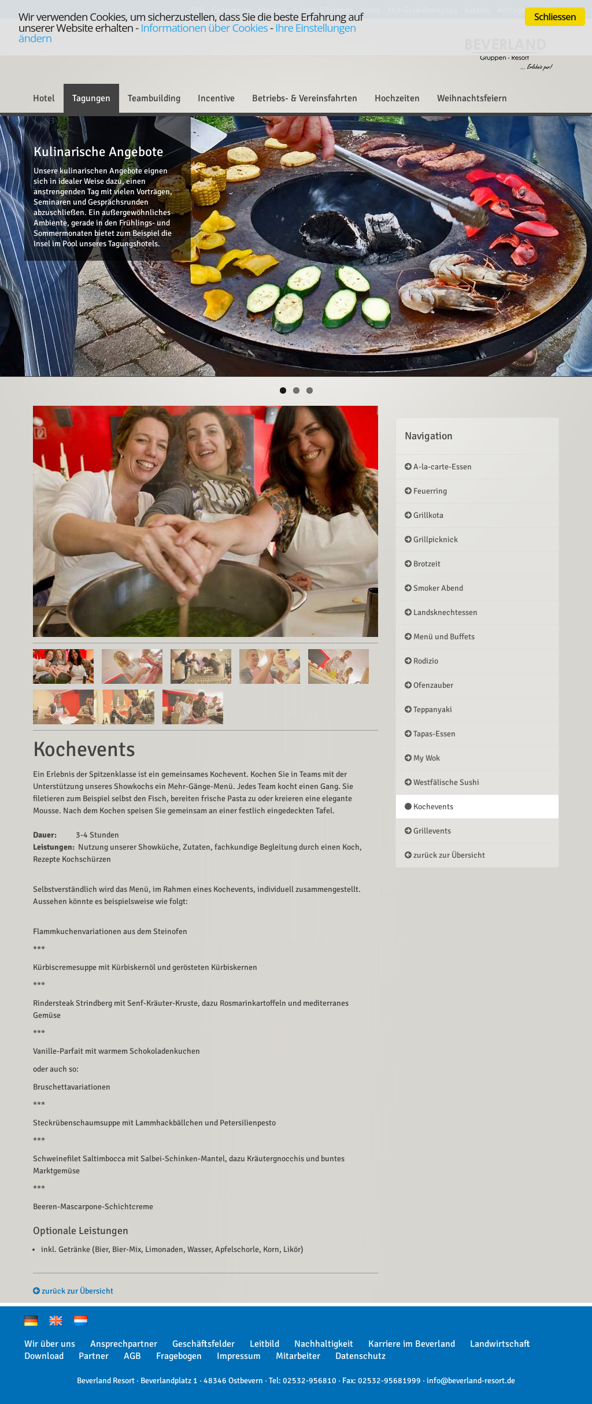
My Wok (422, 758)
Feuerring (426, 491)
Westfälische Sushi (442, 782)
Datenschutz (360, 1356)
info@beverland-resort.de (471, 1381)
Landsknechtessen (441, 612)
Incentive (216, 98)
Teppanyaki (428, 709)
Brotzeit (423, 564)
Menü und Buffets (440, 637)
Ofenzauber (429, 685)
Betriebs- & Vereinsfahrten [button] (304, 98)
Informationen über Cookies (204, 27)
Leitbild (264, 1344)
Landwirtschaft (500, 1344)
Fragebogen (179, 1356)
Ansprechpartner (123, 1344)
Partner (94, 1356)
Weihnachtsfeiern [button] (472, 98)
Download (44, 1356)
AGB (132, 1356)
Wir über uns (49, 1344)
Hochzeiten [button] (397, 98)
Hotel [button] (44, 98)
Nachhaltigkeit (323, 1344)
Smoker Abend (434, 588)
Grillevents (428, 831)
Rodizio (421, 661)
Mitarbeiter (298, 1356)
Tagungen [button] (91, 98)
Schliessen (555, 16)
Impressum (239, 1356)
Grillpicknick (431, 539)
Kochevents (429, 807)
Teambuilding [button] (154, 98)
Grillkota (424, 515)
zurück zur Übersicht (73, 1291)
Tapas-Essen (430, 734)
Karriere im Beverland (411, 1344)
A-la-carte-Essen (438, 467)
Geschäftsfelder (203, 1344)
